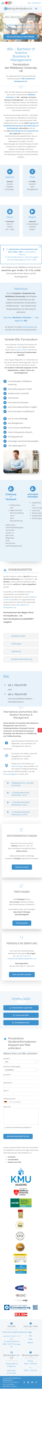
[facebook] (24, 1382)
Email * (6, 1091)
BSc (30, 1332)
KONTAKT (14, 1386)
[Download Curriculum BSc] (21, 1015)
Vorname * (7, 1075)
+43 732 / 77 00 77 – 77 (11, 1336)
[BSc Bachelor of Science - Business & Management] (20, 36)
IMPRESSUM (6, 1386)
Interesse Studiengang (11, 1066)
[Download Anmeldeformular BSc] (21, 1022)
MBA (30, 1339)
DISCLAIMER (10, 1384)
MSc (30, 1336)
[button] (21, 636)
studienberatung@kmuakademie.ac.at (16, 1332)
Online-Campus (22, 350)
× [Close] (40, 246)
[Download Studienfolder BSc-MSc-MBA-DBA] (21, 1007)
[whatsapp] (36, 1382)
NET (4, 1384)
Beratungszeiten (30, 1355)
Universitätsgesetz (28, 327)
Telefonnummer (9, 1099)
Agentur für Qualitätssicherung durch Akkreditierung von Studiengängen (21, 125)
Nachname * (8, 1083)
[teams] (32, 1382)
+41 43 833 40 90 (10, 1341)
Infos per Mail (31, 1326)
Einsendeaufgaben (10, 774)
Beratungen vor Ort (11, 1356)
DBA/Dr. (30, 1343)
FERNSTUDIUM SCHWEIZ (10, 1382)
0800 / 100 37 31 (9, 1344)
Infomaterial (36, 3)
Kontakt (12, 1326)
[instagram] (28, 1382)
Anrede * (6, 1059)
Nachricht (7, 1107)
